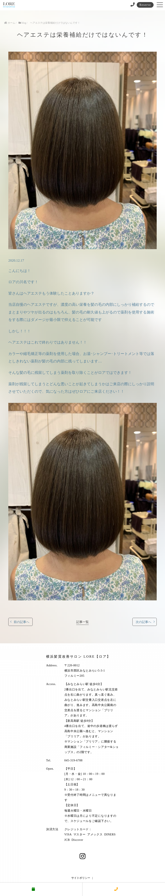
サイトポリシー (80, 877)
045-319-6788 (73, 760)
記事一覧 (82, 622)
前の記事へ (21, 622)
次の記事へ (143, 622)
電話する (123, 889)
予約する (41, 889)
